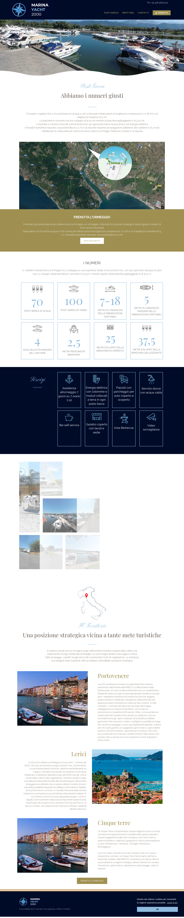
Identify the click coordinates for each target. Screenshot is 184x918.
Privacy (60, 909)
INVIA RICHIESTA (92, 241)
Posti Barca (111, 13)
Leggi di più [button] (172, 903)
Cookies (67, 909)
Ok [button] (157, 909)
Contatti (143, 13)
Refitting (128, 13)
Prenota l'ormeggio (92, 881)
